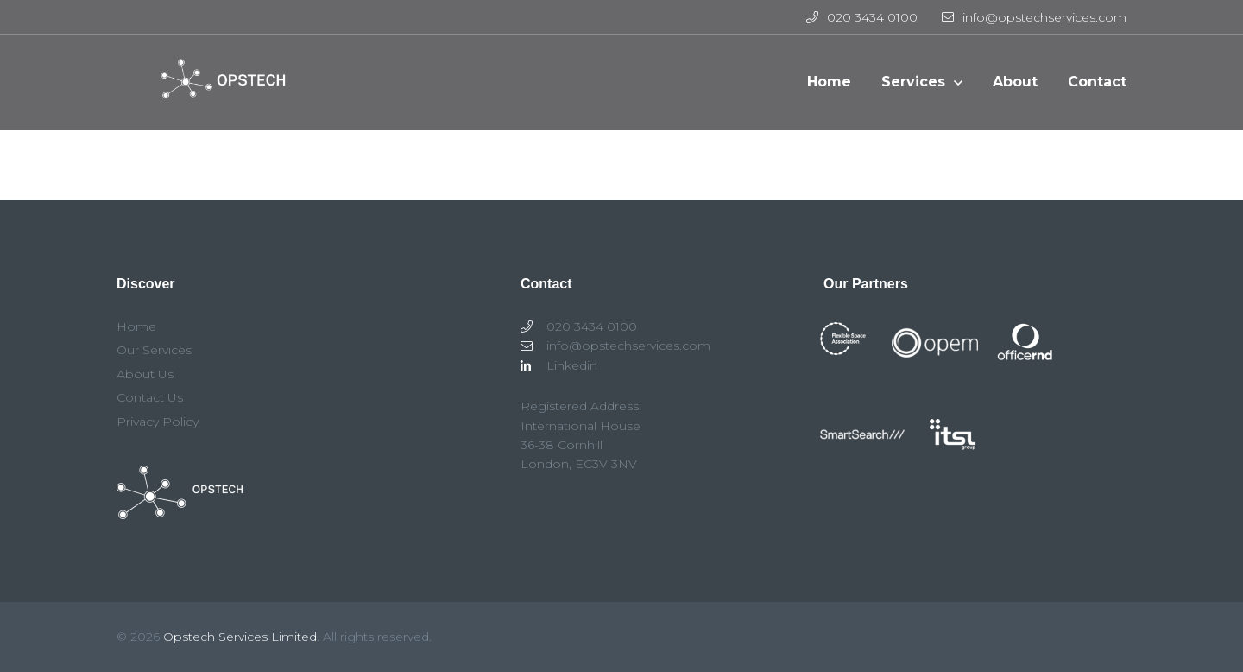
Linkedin (559, 365)
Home (136, 326)
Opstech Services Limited (240, 636)
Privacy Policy (158, 421)
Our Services (154, 350)
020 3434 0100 (862, 17)
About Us (145, 374)
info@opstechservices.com (1034, 17)
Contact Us (150, 397)
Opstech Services (217, 91)
